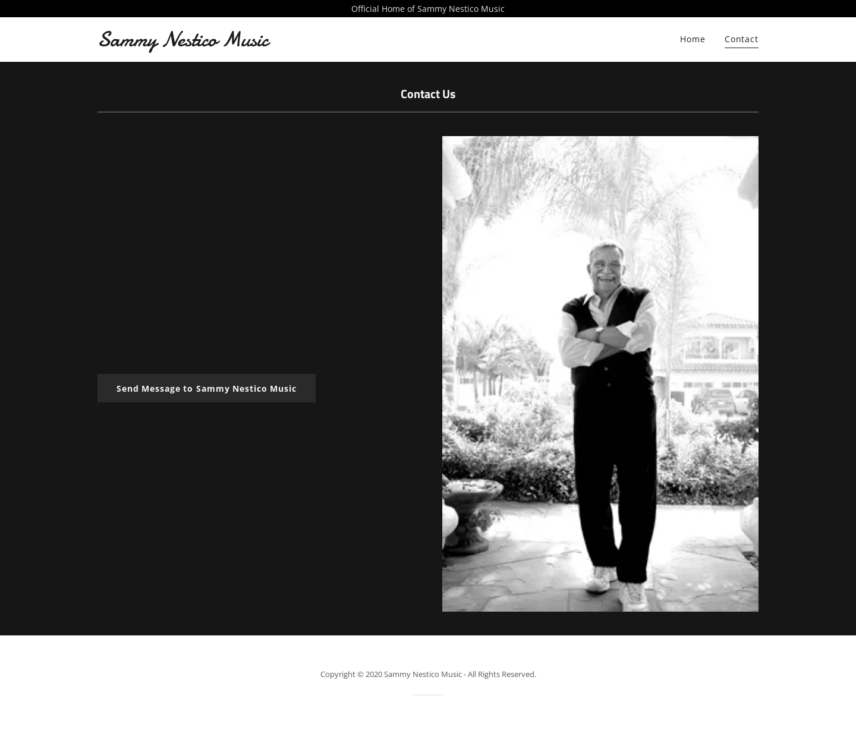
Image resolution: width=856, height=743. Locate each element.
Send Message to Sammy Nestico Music (207, 388)
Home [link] (693, 39)
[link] (197, 43)
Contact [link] (742, 39)
